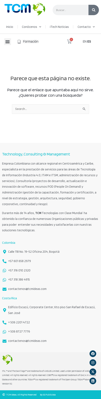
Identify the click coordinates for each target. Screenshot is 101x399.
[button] (7, 41)
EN (85, 41)
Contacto (86, 27)
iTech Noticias (59, 27)
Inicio (9, 27)
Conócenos (31, 27)
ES (89, 41)
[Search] (93, 10)
